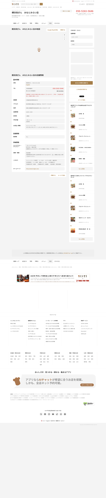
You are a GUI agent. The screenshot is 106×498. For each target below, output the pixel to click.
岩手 (19, 356)
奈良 (55, 359)
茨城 (30, 359)
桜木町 (29, 267)
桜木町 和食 (45, 7)
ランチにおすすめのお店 (51, 333)
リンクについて (55, 394)
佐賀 (88, 356)
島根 (77, 359)
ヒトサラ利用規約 (74, 394)
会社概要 (61, 394)
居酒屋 (15, 15)
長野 (48, 356)
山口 (77, 362)
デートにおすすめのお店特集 (52, 326)
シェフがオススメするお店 (16, 326)
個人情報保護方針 (26, 399)
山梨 (44, 356)
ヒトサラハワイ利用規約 (50, 397)
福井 (41, 364)
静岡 (44, 359)
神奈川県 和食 (23, 7)
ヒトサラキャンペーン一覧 (34, 339)
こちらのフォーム (67, 253)
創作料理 (18, 15)
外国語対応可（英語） (31, 164)
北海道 (11, 356)
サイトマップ (37, 394)
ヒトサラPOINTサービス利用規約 (62, 397)
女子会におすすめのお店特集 (52, 323)
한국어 (62, 420)
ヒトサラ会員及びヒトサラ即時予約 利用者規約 (19, 395)
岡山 (70, 362)
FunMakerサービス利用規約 (16, 399)
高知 (70, 359)
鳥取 (74, 359)
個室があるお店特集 (50, 341)
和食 (13, 15)
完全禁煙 (52, 164)
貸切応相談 (58, 164)
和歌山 (59, 359)
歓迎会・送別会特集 (50, 331)
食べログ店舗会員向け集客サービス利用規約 (19, 397)
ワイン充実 (35, 162)
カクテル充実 (48, 160)
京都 (63, 356)
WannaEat (83, 331)
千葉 (34, 356)
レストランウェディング (86, 328)
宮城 (11, 359)
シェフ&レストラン (15, 320)
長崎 (92, 356)
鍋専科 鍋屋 (82, 158)
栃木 (33, 359)
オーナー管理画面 (67, 394)
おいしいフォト (84, 326)
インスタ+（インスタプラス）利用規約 (36, 397)
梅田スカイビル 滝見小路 (69, 328)
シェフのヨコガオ (14, 331)
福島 (11, 362)
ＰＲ (64, 320)
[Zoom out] (64, 37)
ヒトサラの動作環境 (30, 394)
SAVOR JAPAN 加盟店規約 (43, 395)
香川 (74, 356)
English (82, 1)
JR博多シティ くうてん (68, 326)
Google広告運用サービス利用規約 (57, 395)
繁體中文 (58, 420)
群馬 (26, 362)
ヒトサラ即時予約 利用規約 (84, 394)
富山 (44, 362)
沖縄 (89, 362)
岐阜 (41, 359)
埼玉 (26, 359)
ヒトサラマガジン (32, 326)
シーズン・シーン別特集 (52, 320)
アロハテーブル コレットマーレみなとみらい (85, 136)
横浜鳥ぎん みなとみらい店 (53, 7)
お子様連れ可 (52, 162)
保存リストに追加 (66, 11)
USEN (11, 394)
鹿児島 (85, 362)
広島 (74, 362)
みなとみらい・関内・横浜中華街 (19, 267)
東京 (26, 356)
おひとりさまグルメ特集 (51, 339)
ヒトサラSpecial (32, 323)
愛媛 (77, 356)
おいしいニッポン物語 (33, 328)
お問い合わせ (43, 394)
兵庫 (59, 356)
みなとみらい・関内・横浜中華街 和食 (34, 7)
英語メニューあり (43, 162)
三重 (41, 362)
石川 (48, 362)
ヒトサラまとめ (31, 333)
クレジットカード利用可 (32, 160)
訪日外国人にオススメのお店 (34, 336)
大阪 (55, 356)
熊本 (85, 359)
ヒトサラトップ (16, 394)
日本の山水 (83, 333)
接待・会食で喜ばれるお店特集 (53, 328)
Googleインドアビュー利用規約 (71, 395)
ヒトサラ (13, 7)
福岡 (85, 356)
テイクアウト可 (15, 17)
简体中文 (53, 420)
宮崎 (92, 359)
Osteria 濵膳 (82, 125)
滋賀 (64, 359)
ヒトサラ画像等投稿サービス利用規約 (77, 397)
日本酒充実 (28, 162)
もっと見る (82, 169)
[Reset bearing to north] (64, 39)
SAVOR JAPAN (84, 323)
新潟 (41, 356)
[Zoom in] (64, 35)
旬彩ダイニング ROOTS (85, 217)
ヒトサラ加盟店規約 (34, 395)
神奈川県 (18, 7)
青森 (16, 356)
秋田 (15, 359)
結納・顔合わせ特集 (50, 336)
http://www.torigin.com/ (32, 168)
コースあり (41, 160)
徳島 (70, 356)
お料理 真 (81, 113)
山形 (18, 359)
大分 (88, 359)
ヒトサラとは (23, 394)
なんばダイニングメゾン (69, 323)
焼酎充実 (55, 160)
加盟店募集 (49, 394)
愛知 (48, 359)
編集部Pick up (32, 320)
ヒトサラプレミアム (15, 328)
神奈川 (30, 356)
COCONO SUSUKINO (68, 331)
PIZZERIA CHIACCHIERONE (85, 147)
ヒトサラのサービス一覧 (89, 1)
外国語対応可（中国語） (43, 164)
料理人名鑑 (13, 323)
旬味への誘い (31, 331)
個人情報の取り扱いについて (36, 399)
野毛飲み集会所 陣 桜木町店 (85, 229)
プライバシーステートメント (48, 399)
